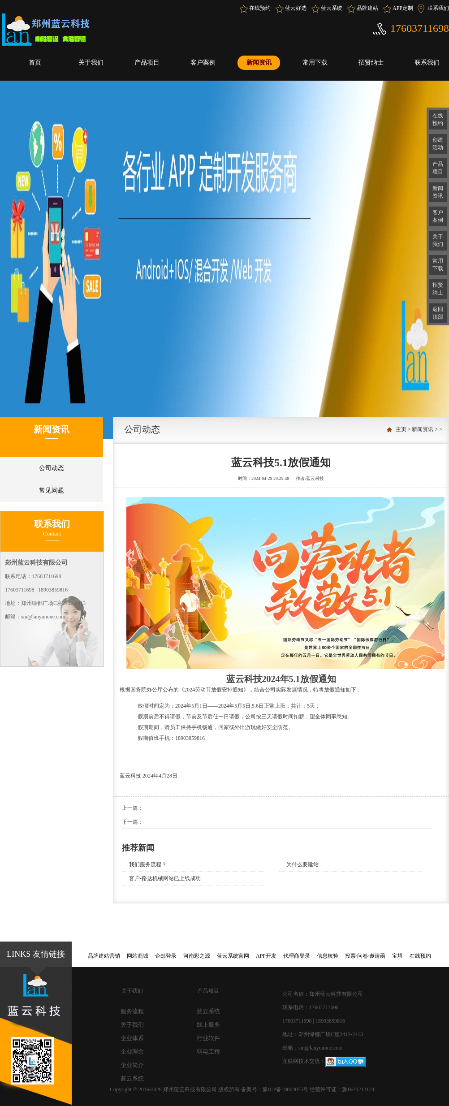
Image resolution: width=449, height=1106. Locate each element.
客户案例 (203, 62)
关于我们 (91, 62)
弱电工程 (208, 1051)
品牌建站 (367, 8)
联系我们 (438, 8)
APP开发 (266, 956)
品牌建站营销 (104, 956)
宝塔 (397, 956)
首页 (35, 62)
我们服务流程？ (148, 864)
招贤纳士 (371, 62)
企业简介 (132, 1065)
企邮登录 (166, 956)
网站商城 (137, 956)
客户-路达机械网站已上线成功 (165, 878)
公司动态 (51, 468)
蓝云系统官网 (233, 956)
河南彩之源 (196, 956)
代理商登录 (296, 956)
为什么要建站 (302, 864)
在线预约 (260, 8)
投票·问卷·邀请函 (365, 956)
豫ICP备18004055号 (286, 1089)
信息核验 (327, 956)
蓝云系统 (331, 8)
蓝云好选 (296, 8)
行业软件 (208, 1038)
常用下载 (315, 62)
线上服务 (208, 1024)
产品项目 (147, 62)
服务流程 (132, 1011)
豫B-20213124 (358, 1089)
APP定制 (403, 8)
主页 (401, 429)
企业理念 (132, 1051)
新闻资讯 (259, 62)
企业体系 (132, 1038)
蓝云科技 (130, 776)
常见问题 (51, 490)
